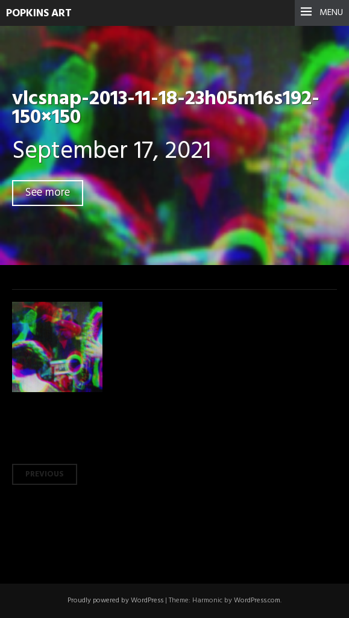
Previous (44, 474)
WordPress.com (257, 600)
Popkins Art (39, 13)
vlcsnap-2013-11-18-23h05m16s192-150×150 (165, 108)
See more (47, 193)
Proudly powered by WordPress (115, 600)
